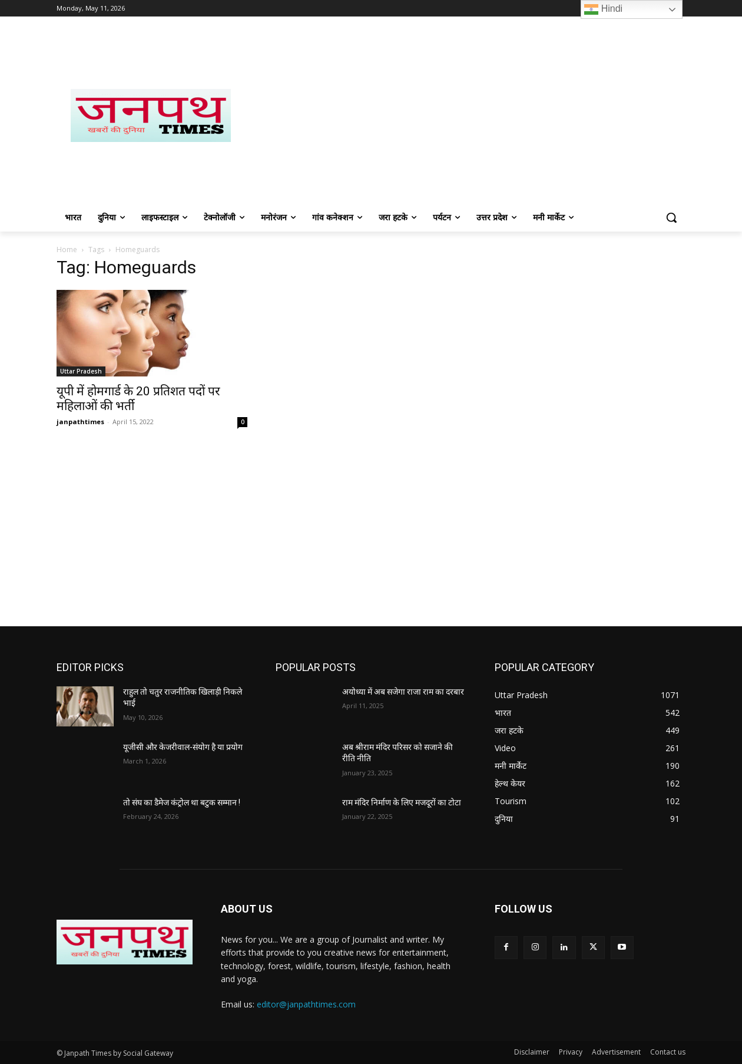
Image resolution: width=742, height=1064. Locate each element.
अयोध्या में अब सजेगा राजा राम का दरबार (403, 691)
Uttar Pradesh (81, 371)
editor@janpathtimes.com (306, 1004)
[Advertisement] (465, 115)
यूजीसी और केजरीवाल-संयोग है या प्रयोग (183, 747)
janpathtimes (80, 421)
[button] (671, 217)
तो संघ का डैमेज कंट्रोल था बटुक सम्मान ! (181, 802)
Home (67, 249)
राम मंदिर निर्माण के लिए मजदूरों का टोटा (401, 802)
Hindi (603, 9)
